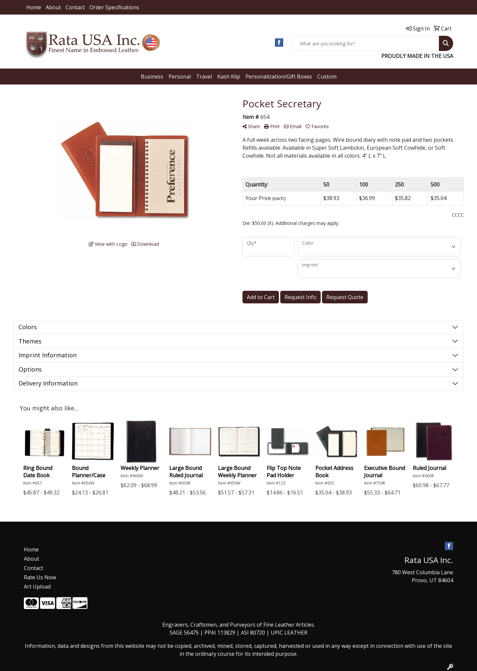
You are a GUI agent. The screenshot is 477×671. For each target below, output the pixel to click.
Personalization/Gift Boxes (278, 76)
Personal (180, 76)
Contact (75, 7)
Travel (204, 76)
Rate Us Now (40, 577)
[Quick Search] (365, 43)
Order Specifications (114, 7)
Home (33, 7)
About (53, 7)
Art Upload (37, 586)
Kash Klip (228, 76)
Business (152, 76)
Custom (327, 76)
